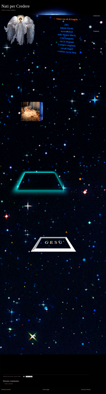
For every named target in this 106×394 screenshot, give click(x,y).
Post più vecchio (85, 389)
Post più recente (6, 389)
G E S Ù (53, 242)
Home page (46, 389)
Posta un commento (9, 383)
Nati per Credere (15, 6)
